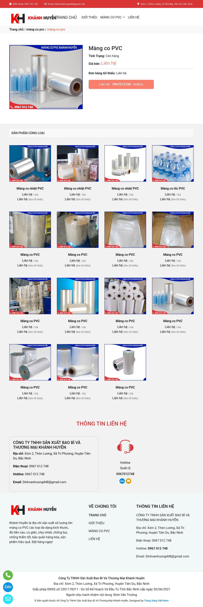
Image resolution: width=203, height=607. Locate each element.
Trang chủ (16, 29)
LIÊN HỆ (133, 17)
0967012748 (121, 84)
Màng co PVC (30, 255)
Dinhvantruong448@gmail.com (44, 482)
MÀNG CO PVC (111, 17)
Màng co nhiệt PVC (30, 188)
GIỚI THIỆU (89, 17)
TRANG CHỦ (66, 17)
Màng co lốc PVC (173, 188)
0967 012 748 (39, 466)
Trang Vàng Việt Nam (156, 600)
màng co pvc (35, 29)
